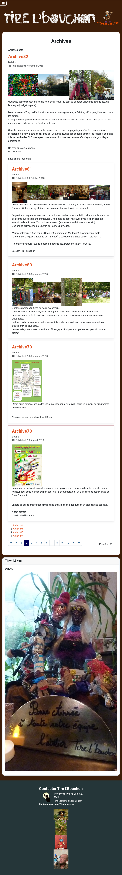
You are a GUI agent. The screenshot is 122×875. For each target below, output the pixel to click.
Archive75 (18, 532)
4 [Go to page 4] (36, 542)
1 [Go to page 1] (21, 542)
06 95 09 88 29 (75, 793)
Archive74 (18, 535)
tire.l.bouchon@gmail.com (68, 800)
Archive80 (22, 265)
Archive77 (18, 525)
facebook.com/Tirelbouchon (58, 804)
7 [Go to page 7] (52, 542)
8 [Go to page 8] (57, 542)
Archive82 (18, 56)
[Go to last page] (79, 543)
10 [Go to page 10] (68, 542)
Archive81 (22, 169)
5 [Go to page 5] (42, 542)
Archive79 (22, 347)
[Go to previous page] (16, 543)
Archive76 (18, 528)
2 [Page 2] (26, 542)
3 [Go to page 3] (31, 542)
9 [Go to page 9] (62, 542)
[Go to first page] (11, 543)
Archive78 (22, 431)
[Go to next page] (73, 543)
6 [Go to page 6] (47, 542)
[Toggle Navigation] (3, 3)
